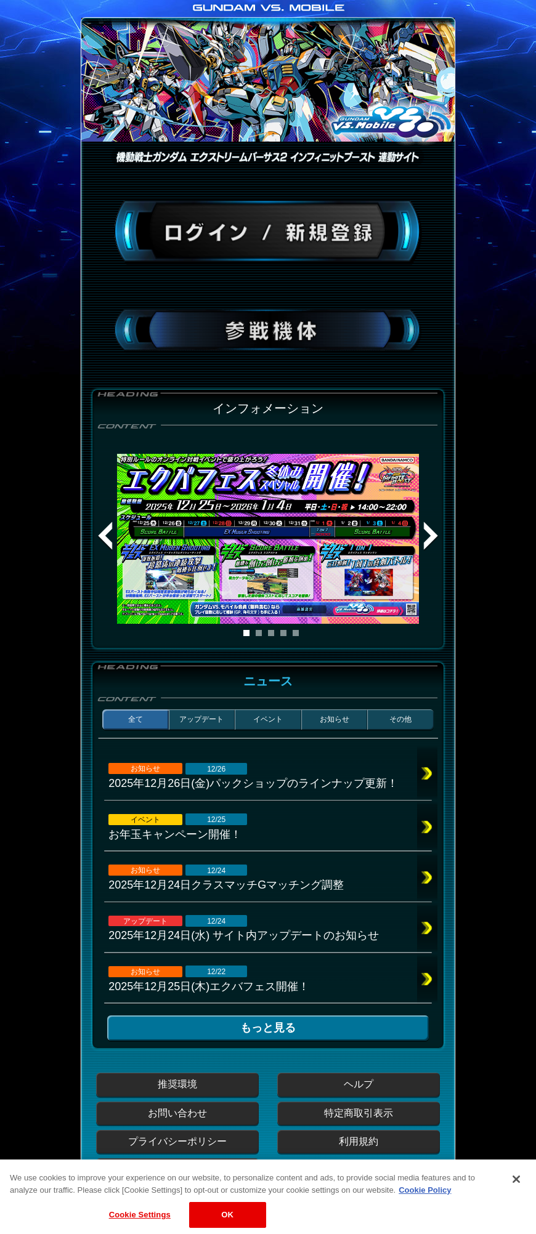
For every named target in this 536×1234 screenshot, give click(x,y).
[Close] (516, 1190)
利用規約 (358, 1141)
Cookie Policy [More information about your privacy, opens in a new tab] (425, 1201)
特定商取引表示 (358, 1113)
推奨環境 (177, 1084)
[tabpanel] (268, 539)
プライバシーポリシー (177, 1141)
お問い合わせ (177, 1113)
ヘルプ (358, 1084)
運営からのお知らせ (177, 1169)
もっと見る (268, 1028)
